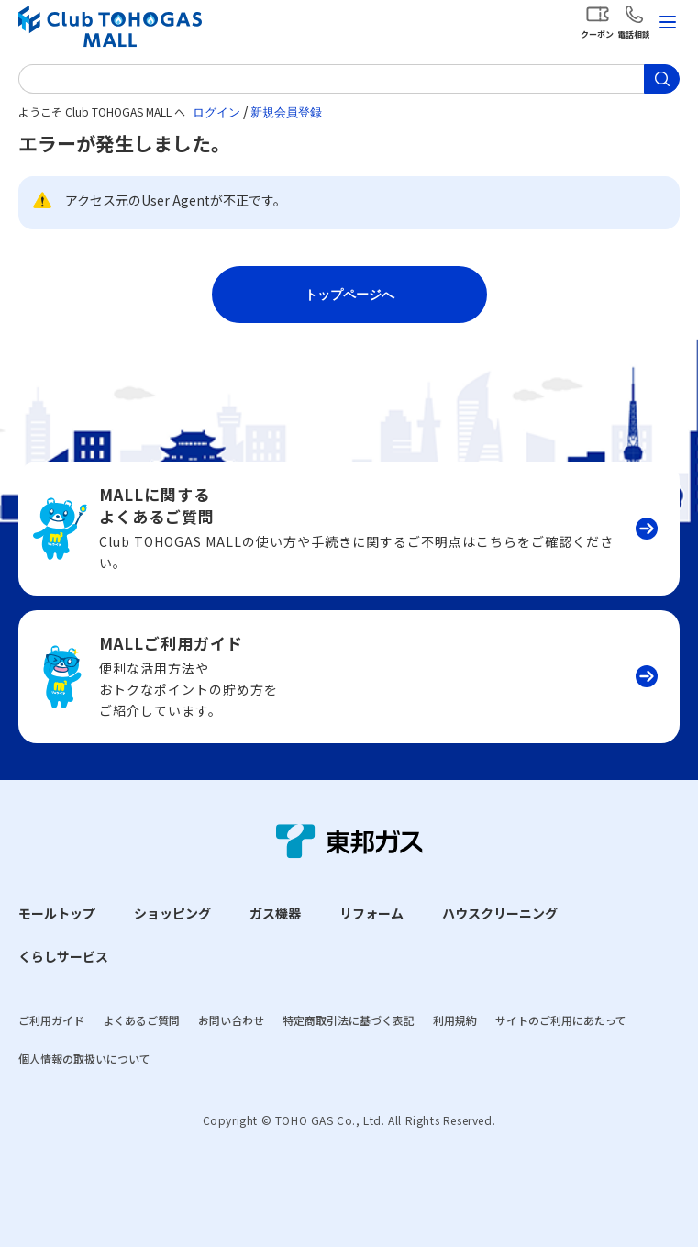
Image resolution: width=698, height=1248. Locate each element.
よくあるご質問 (141, 1020)
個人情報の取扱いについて (84, 1058)
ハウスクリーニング (500, 913)
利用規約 (455, 1020)
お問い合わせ (231, 1020)
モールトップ (56, 913)
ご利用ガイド (51, 1020)
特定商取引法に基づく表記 (349, 1020)
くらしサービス (63, 956)
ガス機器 (275, 913)
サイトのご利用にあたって (560, 1020)
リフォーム (371, 913)
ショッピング (172, 913)
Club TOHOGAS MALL (110, 26)
